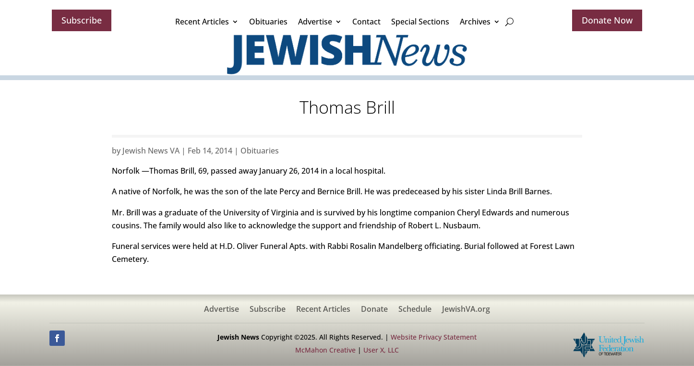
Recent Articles (202, 21)
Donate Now (607, 20)
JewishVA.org (466, 310)
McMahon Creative (325, 349)
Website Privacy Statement (434, 337)
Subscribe (81, 20)
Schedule (414, 310)
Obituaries (268, 21)
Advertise (315, 21)
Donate (374, 310)
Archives (475, 21)
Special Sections (420, 21)
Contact (366, 21)
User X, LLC (381, 349)
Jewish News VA (150, 150)
